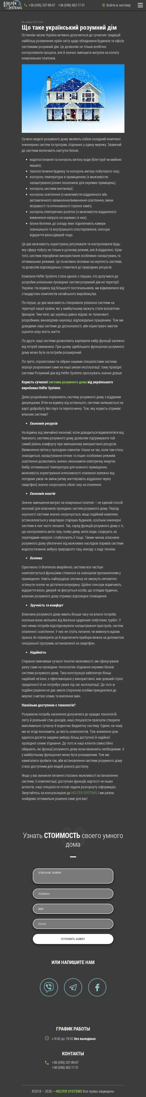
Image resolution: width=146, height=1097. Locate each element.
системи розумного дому (68, 382)
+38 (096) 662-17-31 (71, 5)
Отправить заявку (73, 939)
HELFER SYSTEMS (84, 792)
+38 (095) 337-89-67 (42, 5)
